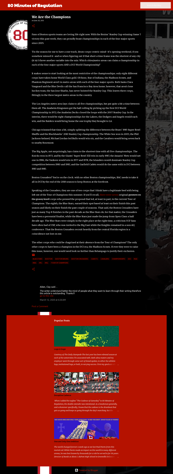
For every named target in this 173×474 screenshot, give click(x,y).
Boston (48, 259)
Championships (118, 259)
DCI (129, 259)
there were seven (109, 194)
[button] (33, 26)
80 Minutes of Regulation (35, 5)
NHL (46, 263)
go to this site (46, 296)
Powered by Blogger (86, 470)
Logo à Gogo (60, 349)
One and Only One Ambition (66, 441)
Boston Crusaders (79, 259)
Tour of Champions (59, 263)
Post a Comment (40, 306)
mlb (135, 259)
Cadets (94, 259)
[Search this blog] (156, 5)
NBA (34, 263)
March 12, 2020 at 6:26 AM (53, 300)
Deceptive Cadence (62, 395)
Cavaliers (105, 259)
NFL (40, 263)
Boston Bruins (61, 259)
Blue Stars (37, 259)
